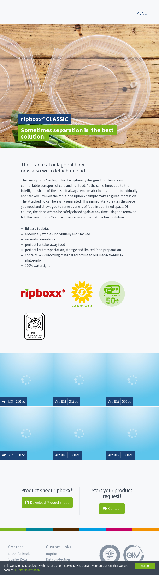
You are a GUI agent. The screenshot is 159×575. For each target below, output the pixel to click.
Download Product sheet (47, 502)
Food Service (119, 529)
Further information (27, 570)
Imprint (51, 554)
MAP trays (39, 529)
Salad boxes (13, 529)
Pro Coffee (66, 529)
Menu (141, 13)
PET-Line (145, 529)
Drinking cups (93, 529)
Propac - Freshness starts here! (20, 11)
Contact (112, 508)
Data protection (58, 559)
